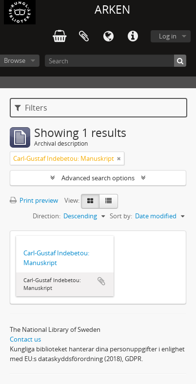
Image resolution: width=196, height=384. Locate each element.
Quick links (132, 36)
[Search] (115, 61)
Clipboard (84, 36)
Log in (167, 36)
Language (108, 36)
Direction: (46, 215)
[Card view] (90, 201)
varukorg (59, 36)
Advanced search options (98, 177)
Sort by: (121, 215)
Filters (31, 107)
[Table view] (108, 201)
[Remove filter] (119, 158)
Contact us (25, 339)
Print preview (34, 200)
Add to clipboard (101, 281)
